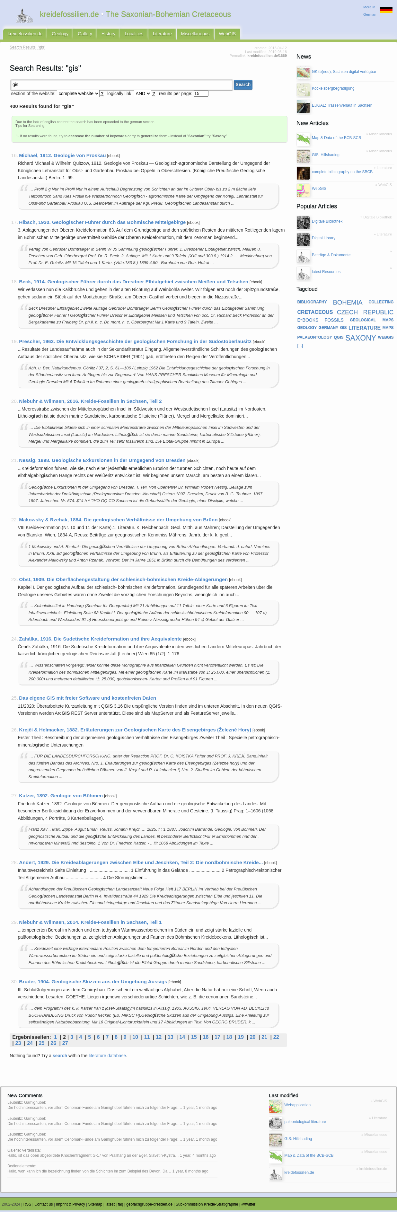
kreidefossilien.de (25, 34)
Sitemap (95, 1206)
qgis (338, 338)
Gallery (85, 34)
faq (120, 1206)
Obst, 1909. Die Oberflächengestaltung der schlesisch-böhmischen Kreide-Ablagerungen (123, 581)
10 (135, 1038)
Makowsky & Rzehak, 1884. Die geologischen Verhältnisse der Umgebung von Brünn (118, 521)
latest (110, 1206)
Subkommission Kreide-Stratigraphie (207, 1206)
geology (307, 328)
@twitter (248, 1206)
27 (65, 1045)
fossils (334, 320)
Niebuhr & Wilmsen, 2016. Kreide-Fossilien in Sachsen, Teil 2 (90, 402)
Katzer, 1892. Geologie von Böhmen (61, 797)
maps (388, 328)
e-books (308, 320)
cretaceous (315, 313)
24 (30, 1045)
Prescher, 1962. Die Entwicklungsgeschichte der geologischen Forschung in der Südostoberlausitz (135, 343)
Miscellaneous (195, 34)
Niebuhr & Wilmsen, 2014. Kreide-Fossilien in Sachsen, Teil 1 (90, 923)
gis (343, 328)
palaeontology (314, 338)
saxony (360, 338)
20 (253, 1038)
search (60, 1057)
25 (42, 1045)
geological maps (371, 321)
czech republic (365, 313)
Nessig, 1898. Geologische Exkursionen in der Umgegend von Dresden (102, 462)
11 (147, 1038)
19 (241, 1038)
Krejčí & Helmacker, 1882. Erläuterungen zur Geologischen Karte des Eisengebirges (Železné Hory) (135, 731)
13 (170, 1038)
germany (328, 328)
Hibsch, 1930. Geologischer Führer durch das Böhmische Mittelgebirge (102, 223)
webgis (386, 338)
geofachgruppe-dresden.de (149, 1206)
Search (243, 86)
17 (217, 1038)
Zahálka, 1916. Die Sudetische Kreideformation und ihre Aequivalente (100, 640)
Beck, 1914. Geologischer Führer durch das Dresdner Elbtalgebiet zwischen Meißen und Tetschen (133, 283)
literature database (107, 1057)
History (108, 34)
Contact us (43, 1206)
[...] (300, 347)
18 (229, 1038)
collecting (381, 303)
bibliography (312, 303)
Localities (134, 34)
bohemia (347, 303)
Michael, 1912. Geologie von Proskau (62, 157)
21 (264, 1038)
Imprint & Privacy (70, 1206)
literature (364, 328)
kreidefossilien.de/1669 (267, 57)
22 (276, 1038)
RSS (27, 1206)
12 (159, 1038)
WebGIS (227, 34)
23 (18, 1045)
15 (194, 1038)
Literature (162, 34)
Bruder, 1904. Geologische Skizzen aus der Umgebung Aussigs (93, 983)
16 (205, 1038)
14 (182, 1038)
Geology (60, 34)
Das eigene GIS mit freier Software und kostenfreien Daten (87, 700)
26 (53, 1045)
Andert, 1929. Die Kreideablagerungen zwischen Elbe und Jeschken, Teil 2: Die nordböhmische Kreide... (141, 864)
